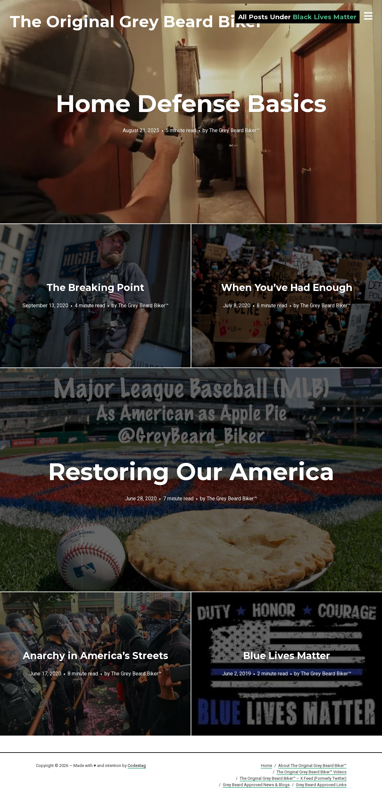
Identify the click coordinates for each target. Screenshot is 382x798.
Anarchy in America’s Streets (95, 656)
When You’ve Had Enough (287, 288)
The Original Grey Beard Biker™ (144, 21)
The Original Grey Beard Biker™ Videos (311, 772)
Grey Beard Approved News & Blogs (256, 784)
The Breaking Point (95, 288)
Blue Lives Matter (286, 656)
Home (266, 765)
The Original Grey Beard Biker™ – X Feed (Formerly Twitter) (293, 778)
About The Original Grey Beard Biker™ (312, 765)
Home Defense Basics (191, 103)
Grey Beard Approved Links (321, 784)
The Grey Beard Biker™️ (234, 130)
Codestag (137, 765)
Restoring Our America (191, 471)
